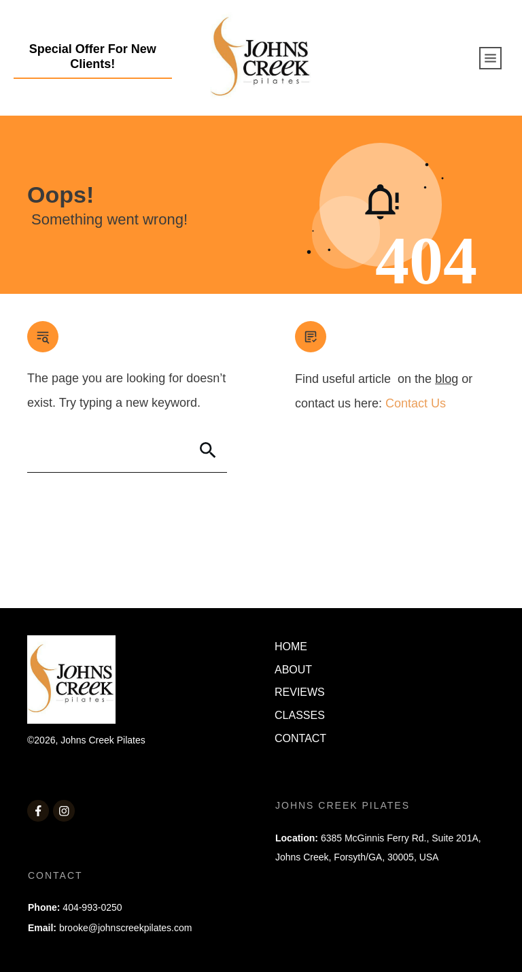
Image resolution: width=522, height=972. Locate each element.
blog (446, 379)
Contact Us (415, 403)
